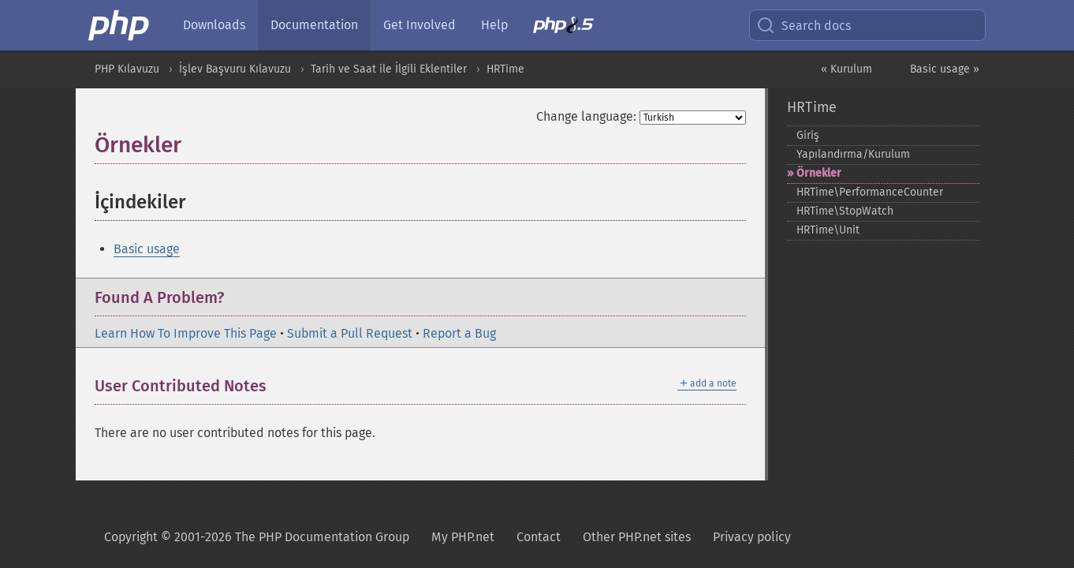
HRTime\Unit (828, 230)
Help (494, 24)
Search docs (803, 25)
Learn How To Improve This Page (186, 333)
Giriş (807, 135)
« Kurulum (846, 69)
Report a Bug (459, 333)
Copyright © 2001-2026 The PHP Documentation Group (256, 536)
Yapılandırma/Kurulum (853, 154)
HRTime (505, 69)
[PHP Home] (119, 25)
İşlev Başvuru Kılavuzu (235, 69)
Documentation (314, 24)
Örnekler (818, 173)
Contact (538, 536)
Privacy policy (752, 536)
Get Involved (419, 24)
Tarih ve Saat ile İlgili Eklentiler (389, 69)
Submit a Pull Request (349, 333)
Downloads (214, 24)
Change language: (586, 116)
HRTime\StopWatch (844, 211)
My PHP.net (462, 536)
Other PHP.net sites (637, 536)
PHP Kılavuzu (127, 69)
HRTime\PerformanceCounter (869, 192)
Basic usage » (944, 69)
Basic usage (147, 248)
